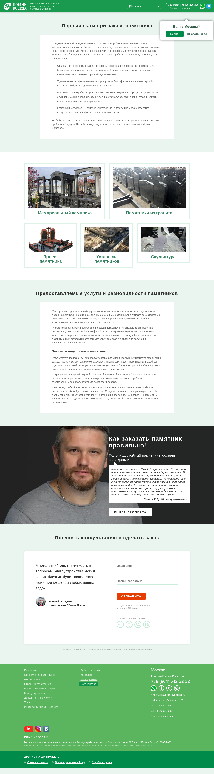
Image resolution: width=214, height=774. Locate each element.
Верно (124, 24)
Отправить (131, 602)
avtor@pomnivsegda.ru (170, 701)
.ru (37, 743)
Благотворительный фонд (70, 768)
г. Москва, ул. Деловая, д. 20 (167, 706)
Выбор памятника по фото (40, 695)
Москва (158, 676)
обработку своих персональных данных (131, 655)
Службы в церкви (102, 768)
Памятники (31, 676)
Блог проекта (88, 685)
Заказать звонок (180, 8)
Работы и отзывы (44, 15)
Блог (72, 15)
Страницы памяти (37, 768)
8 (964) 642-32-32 (184, 5)
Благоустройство (34, 699)
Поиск (197, 15)
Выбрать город (147, 24)
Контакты (93, 15)
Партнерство (88, 690)
